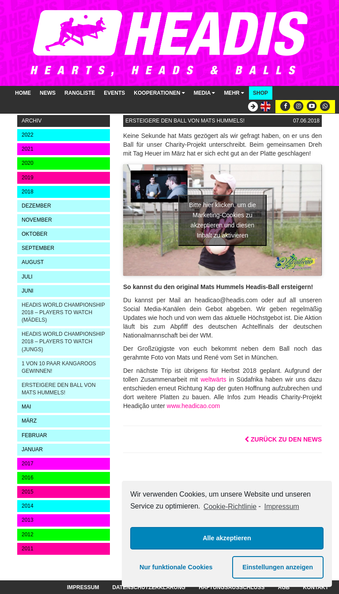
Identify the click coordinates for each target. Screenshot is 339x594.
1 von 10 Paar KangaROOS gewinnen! (59, 367)
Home (23, 93)
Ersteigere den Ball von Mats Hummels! (59, 389)
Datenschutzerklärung (148, 587)
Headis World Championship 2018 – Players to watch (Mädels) (63, 312)
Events (114, 93)
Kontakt (315, 587)
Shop (260, 93)
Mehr (234, 93)
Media (204, 93)
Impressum (83, 587)
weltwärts (213, 379)
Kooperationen (159, 93)
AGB (284, 587)
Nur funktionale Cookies (176, 567)
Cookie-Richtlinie (229, 506)
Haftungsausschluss (231, 587)
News (48, 93)
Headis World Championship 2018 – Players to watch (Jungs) (63, 341)
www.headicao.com (193, 405)
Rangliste (79, 93)
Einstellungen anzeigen (277, 567)
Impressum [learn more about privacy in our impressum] (281, 506)
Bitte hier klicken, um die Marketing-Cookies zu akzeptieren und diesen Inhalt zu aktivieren (222, 220)
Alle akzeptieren (227, 538)
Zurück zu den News (283, 439)
